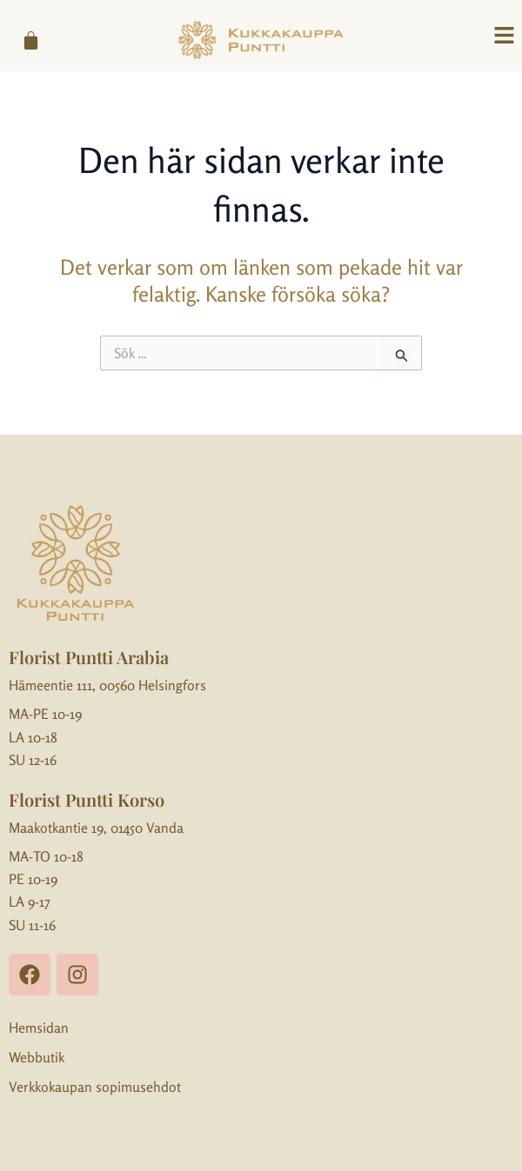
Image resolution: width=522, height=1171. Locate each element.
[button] (504, 36)
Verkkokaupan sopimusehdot (95, 1086)
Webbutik (36, 1057)
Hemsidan (39, 1027)
